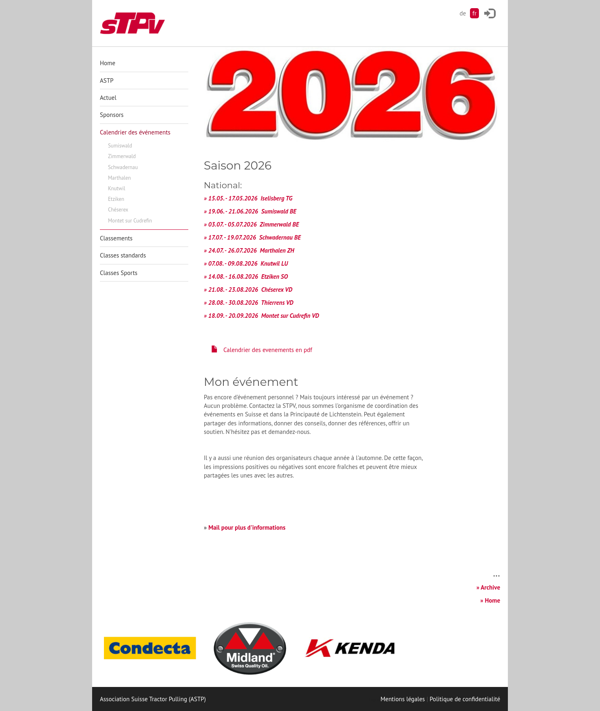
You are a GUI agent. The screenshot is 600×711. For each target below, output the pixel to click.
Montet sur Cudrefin (130, 220)
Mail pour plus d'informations (246, 527)
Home (107, 63)
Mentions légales (402, 699)
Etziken (116, 199)
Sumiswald (120, 145)
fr (474, 13)
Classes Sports (118, 273)
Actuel (108, 97)
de (462, 13)
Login (374, 699)
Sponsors (112, 115)
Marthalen (119, 177)
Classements (116, 238)
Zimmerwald (122, 156)
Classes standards (123, 255)
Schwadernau (123, 167)
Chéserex (118, 209)
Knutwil (116, 188)
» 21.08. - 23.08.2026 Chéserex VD (248, 289)
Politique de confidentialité (465, 699)
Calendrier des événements (135, 132)
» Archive (488, 587)
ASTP (106, 80)
